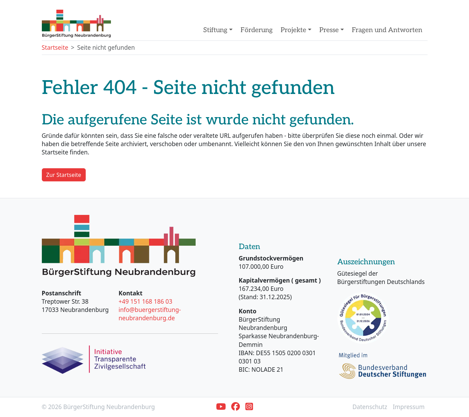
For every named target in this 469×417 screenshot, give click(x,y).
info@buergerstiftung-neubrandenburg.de (150, 314)
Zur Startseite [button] (63, 175)
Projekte (294, 30)
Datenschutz (370, 407)
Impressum (408, 407)
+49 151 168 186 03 (145, 301)
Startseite (55, 47)
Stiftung (216, 30)
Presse (329, 30)
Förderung (257, 30)
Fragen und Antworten (387, 30)
